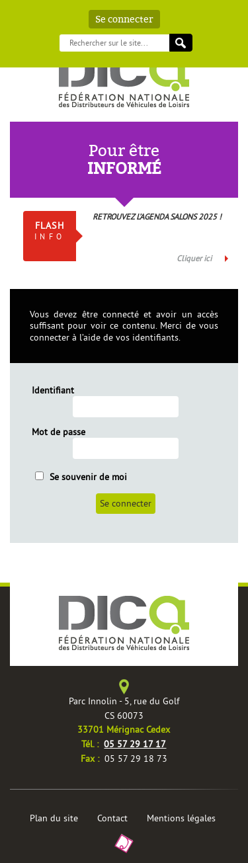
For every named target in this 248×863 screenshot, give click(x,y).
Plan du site (54, 818)
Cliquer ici (194, 258)
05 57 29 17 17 (135, 744)
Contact (112, 818)
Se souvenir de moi (81, 477)
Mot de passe (58, 432)
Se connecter (124, 19)
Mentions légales (181, 818)
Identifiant (53, 390)
